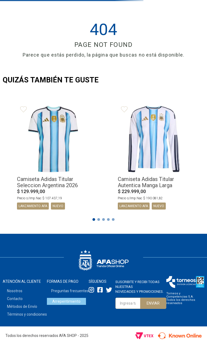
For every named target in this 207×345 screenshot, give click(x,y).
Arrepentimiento (66, 301)
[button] (93, 219)
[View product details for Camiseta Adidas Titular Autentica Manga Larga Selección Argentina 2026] (154, 158)
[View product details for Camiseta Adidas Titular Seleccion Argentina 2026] (53, 158)
